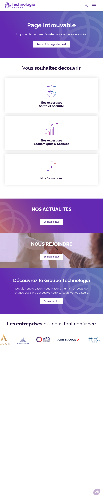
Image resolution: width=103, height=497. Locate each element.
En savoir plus (51, 301)
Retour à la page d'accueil (51, 44)
